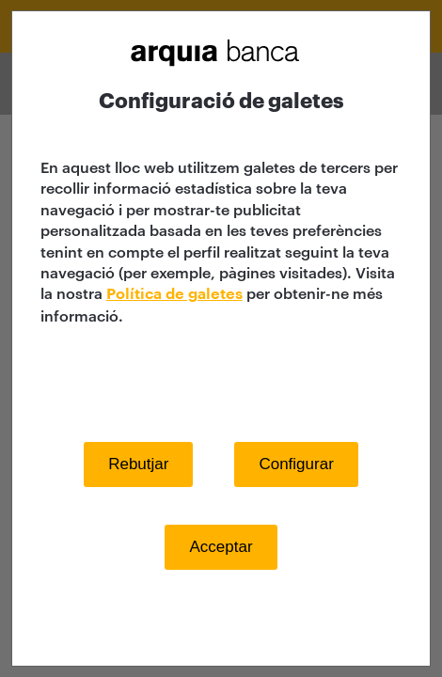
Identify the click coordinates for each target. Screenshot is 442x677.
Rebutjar (138, 464)
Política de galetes (174, 294)
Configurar (296, 464)
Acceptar (220, 547)
